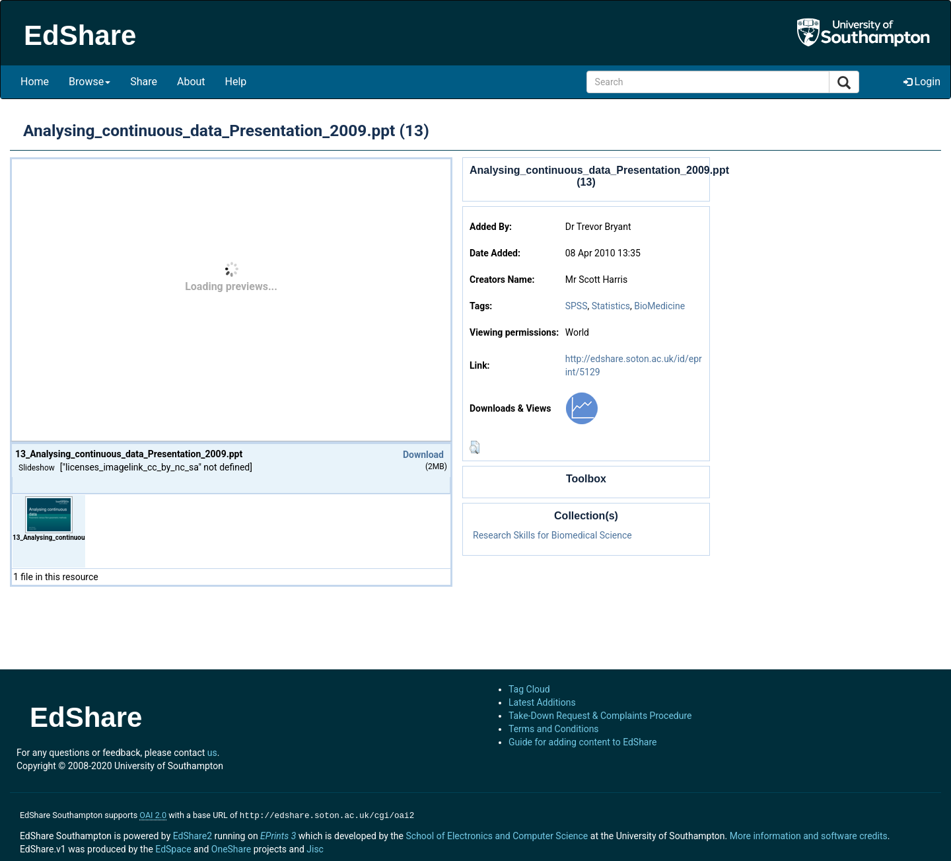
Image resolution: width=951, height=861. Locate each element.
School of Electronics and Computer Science (496, 834)
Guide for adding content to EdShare (583, 742)
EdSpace (173, 847)
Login (921, 81)
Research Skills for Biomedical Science (552, 535)
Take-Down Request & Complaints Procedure (600, 715)
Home (34, 81)
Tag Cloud (529, 689)
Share (143, 81)
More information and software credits (809, 834)
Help (236, 81)
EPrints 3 (278, 834)
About (191, 81)
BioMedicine (659, 306)
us (212, 752)
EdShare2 (192, 834)
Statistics (611, 306)
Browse (89, 81)
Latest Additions (542, 702)
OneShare (231, 847)
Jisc (315, 847)
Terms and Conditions (554, 729)
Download (423, 454)
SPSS (576, 306)
